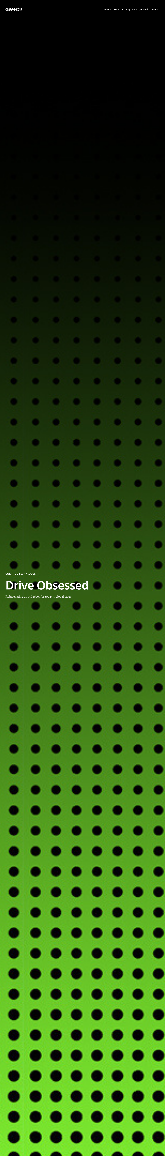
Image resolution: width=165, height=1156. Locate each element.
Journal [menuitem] (144, 9)
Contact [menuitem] (155, 9)
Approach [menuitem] (131, 9)
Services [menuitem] (118, 9)
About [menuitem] (107, 9)
